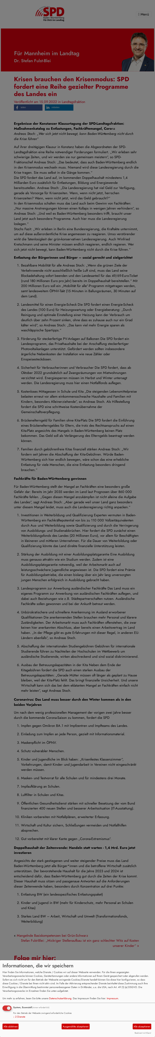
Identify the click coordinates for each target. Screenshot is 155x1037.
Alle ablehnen (11, 1026)
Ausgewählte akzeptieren (76, 1026)
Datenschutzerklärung (60, 998)
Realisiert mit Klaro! (143, 1032)
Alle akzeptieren (142, 1026)
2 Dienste (19, 1016)
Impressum (112, 998)
